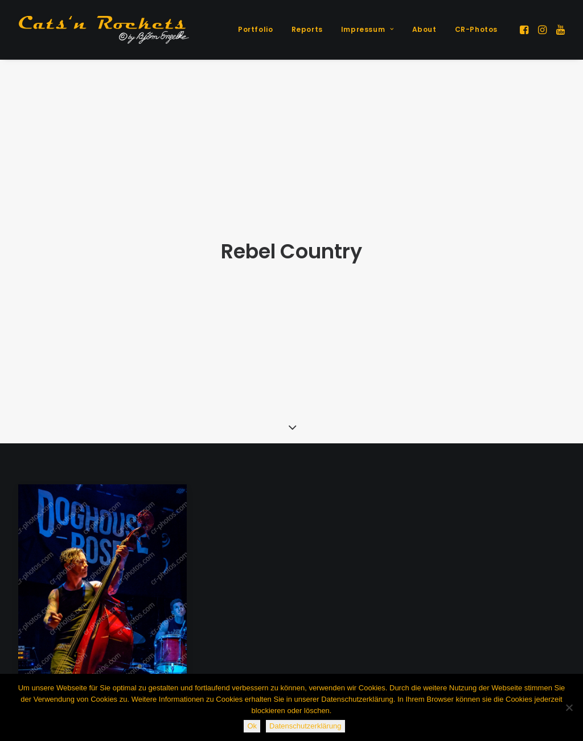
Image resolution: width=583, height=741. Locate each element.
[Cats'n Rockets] (103, 29)
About (424, 29)
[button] (525, 29)
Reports (307, 29)
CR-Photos (476, 29)
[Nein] (568, 707)
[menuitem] (255, 29)
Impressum (367, 29)
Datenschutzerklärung (305, 726)
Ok (252, 726)
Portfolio (255, 29)
